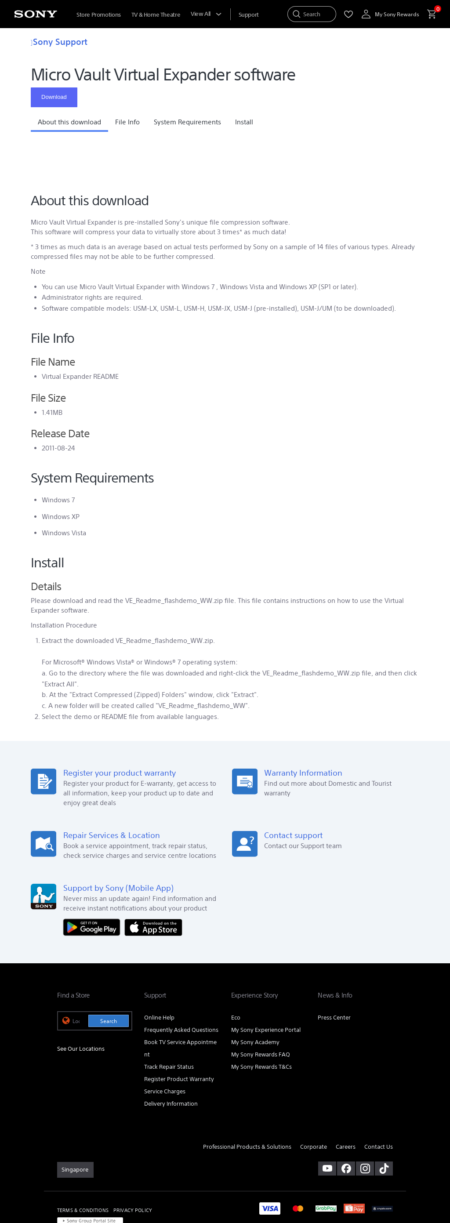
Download (54, 97)
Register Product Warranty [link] (179, 1035)
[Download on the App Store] (153, 883)
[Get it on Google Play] (94, 883)
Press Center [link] (334, 974)
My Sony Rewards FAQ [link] (260, 1011)
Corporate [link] (313, 1103)
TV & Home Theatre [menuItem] (155, 14)
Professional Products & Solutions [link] (247, 1103)
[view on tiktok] (384, 1125)
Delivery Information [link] (171, 1060)
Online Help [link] (159, 974)
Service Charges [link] (164, 1048)
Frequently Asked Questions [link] (181, 987)
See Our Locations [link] (81, 1005)
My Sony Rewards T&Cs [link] (261, 1023)
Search (108, 978)
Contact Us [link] (378, 1103)
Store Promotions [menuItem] (98, 14)
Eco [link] (235, 974)
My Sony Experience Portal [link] (266, 987)
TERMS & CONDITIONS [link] (83, 1167)
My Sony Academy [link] (255, 999)
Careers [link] (346, 1103)
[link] (75, 1127)
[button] (69, 124)
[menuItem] (249, 14)
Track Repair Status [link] (169, 1023)
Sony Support (59, 41)
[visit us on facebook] (346, 1125)
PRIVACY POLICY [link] (132, 1167)
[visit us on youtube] (327, 1125)
